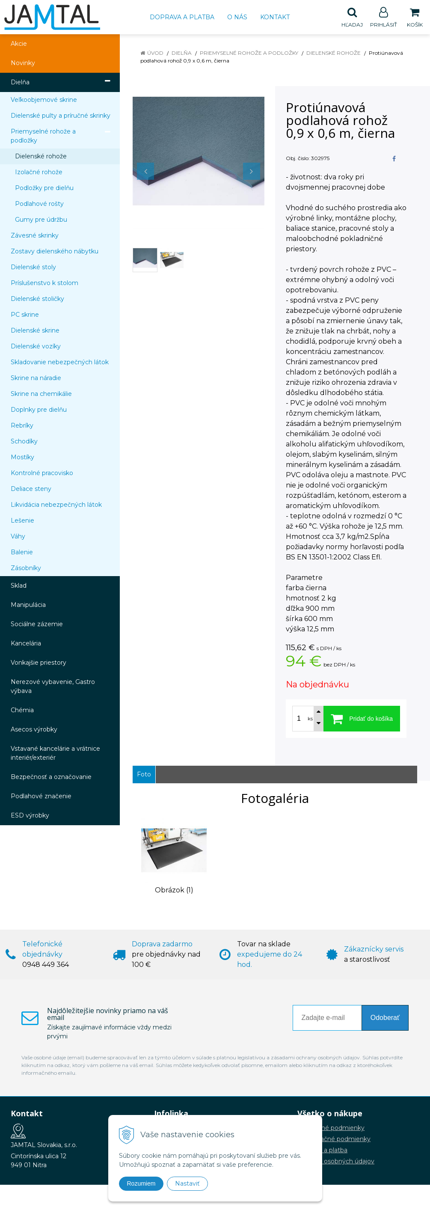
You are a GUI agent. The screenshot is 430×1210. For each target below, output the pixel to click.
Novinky (23, 63)
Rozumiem (141, 1183)
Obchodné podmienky (331, 1128)
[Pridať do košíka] (361, 719)
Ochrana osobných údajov (335, 1161)
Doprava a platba (182, 17)
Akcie (19, 44)
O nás (237, 17)
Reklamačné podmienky (334, 1139)
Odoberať (385, 1018)
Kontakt (275, 17)
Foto (144, 775)
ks (310, 719)
